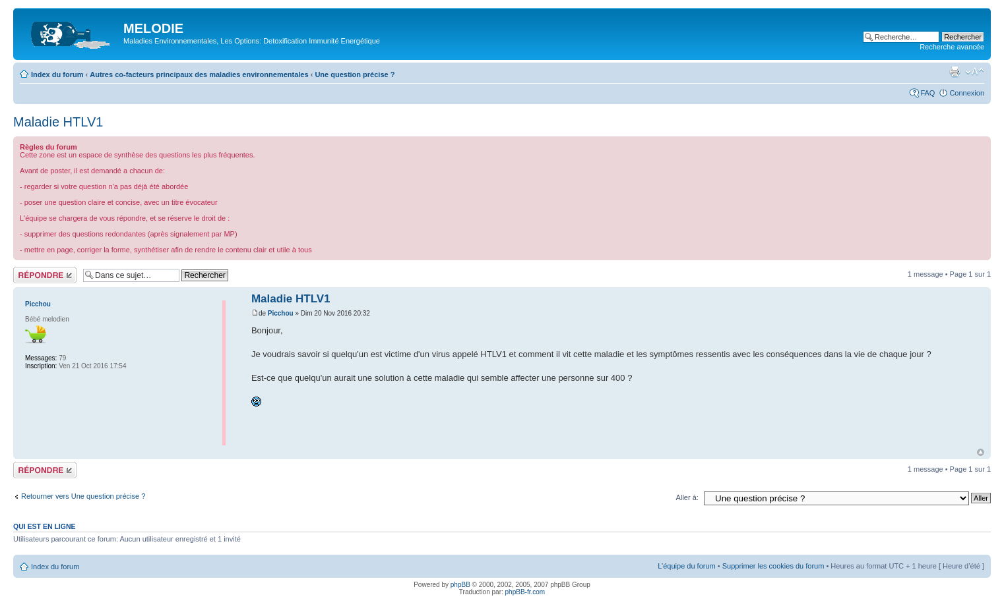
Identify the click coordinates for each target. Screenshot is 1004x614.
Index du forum (57, 74)
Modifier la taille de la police (974, 72)
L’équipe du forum (686, 566)
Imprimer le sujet (954, 72)
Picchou (281, 313)
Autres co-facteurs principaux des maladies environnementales (199, 74)
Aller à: (687, 497)
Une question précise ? (354, 74)
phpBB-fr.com (525, 592)
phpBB (460, 584)
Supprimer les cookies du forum (773, 566)
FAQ (927, 93)
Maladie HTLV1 (58, 122)
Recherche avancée (952, 47)
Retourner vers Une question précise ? (83, 496)
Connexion (966, 93)
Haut (980, 452)
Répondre (45, 275)
